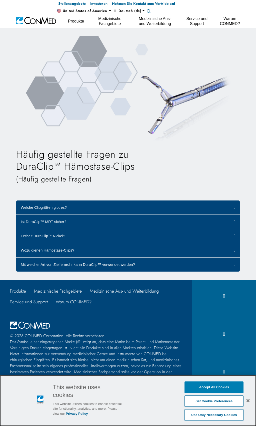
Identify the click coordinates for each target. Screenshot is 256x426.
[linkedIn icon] (224, 372)
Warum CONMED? (74, 302)
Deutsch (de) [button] (127, 10)
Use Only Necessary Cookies (214, 415)
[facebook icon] (224, 296)
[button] (84, 11)
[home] (36, 20)
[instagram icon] (224, 334)
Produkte (18, 291)
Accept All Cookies (214, 387)
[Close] (248, 400)
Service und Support (29, 302)
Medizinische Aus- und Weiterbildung (124, 291)
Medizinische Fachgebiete (58, 291)
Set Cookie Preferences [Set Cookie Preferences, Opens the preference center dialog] (214, 401)
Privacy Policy (77, 413)
